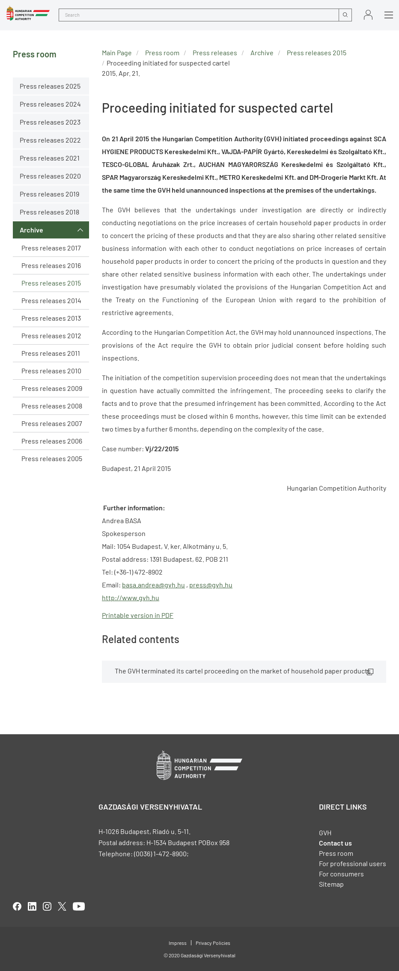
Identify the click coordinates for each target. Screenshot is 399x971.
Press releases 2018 (49, 212)
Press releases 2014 (51, 300)
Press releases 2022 (50, 140)
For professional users (352, 863)
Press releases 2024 (50, 104)
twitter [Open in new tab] (62, 906)
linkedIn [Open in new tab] (32, 906)
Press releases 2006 (51, 441)
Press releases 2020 (50, 176)
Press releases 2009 (51, 388)
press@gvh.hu (210, 585)
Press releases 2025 (50, 86)
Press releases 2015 (51, 283)
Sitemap (331, 884)
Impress (178, 943)
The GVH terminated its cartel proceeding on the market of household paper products (243, 671)
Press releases (215, 52)
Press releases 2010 (51, 370)
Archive (31, 230)
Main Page (117, 52)
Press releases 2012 (51, 335)
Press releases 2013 (51, 318)
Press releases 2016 (51, 265)
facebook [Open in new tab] (17, 906)
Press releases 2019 (49, 194)
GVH (325, 832)
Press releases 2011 (50, 353)
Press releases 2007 (51, 423)
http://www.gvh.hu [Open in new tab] (130, 597)
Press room (162, 52)
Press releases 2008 (51, 406)
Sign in (368, 14)
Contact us (335, 843)
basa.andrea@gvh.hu (153, 585)
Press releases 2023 (50, 122)
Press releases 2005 (51, 458)
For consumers (341, 874)
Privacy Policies (213, 943)
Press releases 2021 (50, 158)
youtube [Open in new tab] (79, 906)
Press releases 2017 (51, 248)
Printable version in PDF (137, 615)
